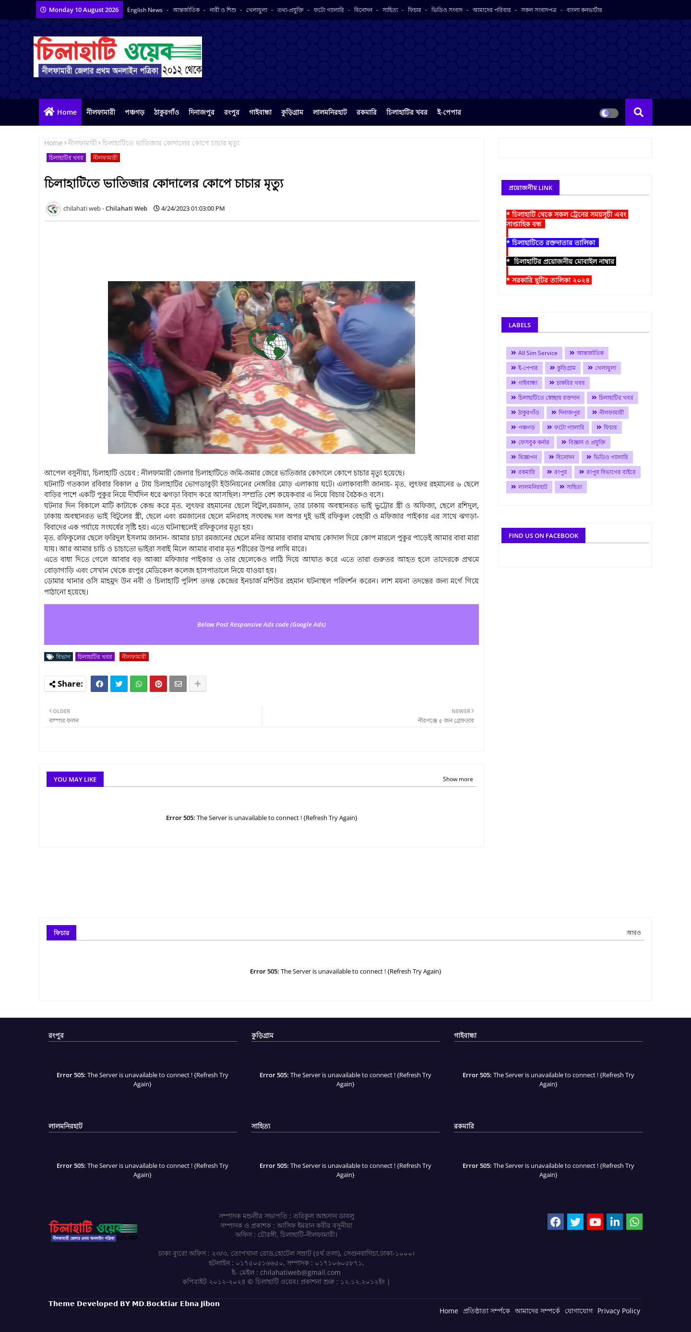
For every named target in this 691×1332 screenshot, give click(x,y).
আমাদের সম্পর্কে (537, 1310)
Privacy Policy (618, 1310)
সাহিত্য (390, 10)
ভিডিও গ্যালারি (611, 457)
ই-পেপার (449, 112)
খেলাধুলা (257, 10)
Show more (458, 779)
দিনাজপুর (201, 112)
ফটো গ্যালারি (330, 10)
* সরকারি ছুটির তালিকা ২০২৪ (549, 280)
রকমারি (367, 112)
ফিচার (415, 10)
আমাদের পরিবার (492, 10)
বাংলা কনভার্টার (584, 10)
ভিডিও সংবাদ (447, 10)
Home (67, 112)
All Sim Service (538, 353)
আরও (634, 932)
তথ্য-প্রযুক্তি (291, 10)
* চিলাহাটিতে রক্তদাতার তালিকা (552, 242)
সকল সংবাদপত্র (539, 10)
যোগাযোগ (579, 1310)
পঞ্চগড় (134, 112)
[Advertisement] (218, 250)
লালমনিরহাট (330, 112)
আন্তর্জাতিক (187, 10)
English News (145, 10)
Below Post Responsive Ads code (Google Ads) (261, 624)
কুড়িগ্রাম (292, 112)
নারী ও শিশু (224, 10)
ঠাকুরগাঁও (166, 112)
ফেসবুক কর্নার (533, 442)
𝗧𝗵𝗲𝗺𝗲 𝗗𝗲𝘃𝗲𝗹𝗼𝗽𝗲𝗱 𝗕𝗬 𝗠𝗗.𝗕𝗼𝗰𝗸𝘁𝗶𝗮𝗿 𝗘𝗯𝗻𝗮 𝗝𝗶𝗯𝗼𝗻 (134, 1303)
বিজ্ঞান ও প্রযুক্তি (587, 442)
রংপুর (231, 112)
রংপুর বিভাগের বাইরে (611, 472)
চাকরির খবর (571, 383)
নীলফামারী (100, 112)
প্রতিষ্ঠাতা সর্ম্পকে (486, 1310)
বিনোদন (364, 10)
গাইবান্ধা (260, 112)
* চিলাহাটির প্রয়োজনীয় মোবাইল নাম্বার (561, 261)
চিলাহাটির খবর (407, 112)
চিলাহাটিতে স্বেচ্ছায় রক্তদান (549, 397)
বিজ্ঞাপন (527, 457)
